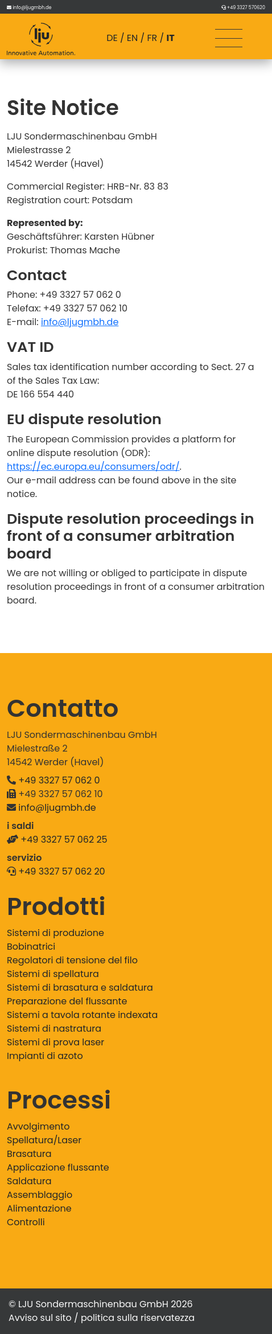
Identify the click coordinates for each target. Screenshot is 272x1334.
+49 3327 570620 (246, 8)
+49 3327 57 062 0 (59, 780)
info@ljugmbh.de (32, 8)
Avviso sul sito (40, 1317)
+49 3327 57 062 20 (61, 871)
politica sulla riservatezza (138, 1317)
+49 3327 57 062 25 (63, 839)
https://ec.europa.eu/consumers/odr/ (93, 466)
